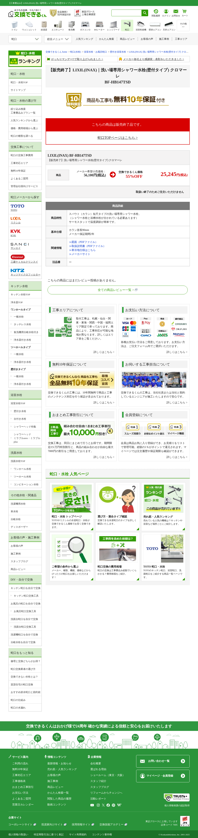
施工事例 (16, 553)
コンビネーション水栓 (26, 484)
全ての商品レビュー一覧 (114, 290)
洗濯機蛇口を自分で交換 (24, 634)
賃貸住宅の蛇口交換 (22, 684)
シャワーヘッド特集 (25, 426)
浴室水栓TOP (18, 403)
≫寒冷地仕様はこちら (82, 250)
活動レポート (98, 798)
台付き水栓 (20, 418)
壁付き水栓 (20, 411)
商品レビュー (18, 569)
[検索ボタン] (145, 13)
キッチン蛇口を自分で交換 (25, 588)
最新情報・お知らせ (59, 763)
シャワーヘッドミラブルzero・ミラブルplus (27, 438)
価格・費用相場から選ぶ (24, 128)
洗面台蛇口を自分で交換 (24, 619)
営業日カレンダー (23, 804)
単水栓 (14, 511)
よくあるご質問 (19, 178)
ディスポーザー (19, 526)
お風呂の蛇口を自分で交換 (25, 603)
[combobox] (126, 13)
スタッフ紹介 (98, 781)
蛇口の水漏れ (18, 707)
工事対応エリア (19, 163)
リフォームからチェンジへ (106, 792)
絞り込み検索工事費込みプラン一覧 (23, 110)
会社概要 (95, 763)
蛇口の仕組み (18, 700)
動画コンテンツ (56, 804)
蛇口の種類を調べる (22, 135)
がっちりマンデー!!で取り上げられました (76, 59)
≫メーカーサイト (79, 254)
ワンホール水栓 (22, 468)
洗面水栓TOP (18, 461)
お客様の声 (17, 545)
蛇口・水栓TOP (19, 82)
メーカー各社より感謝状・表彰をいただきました (152, 59)
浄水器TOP (17, 302)
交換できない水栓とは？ (24, 676)
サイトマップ (18, 90)
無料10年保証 (18, 170)
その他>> (183, 25)
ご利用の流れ (20, 763)
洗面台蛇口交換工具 (25, 626)
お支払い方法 (20, 792)
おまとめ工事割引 (23, 787)
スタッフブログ (19, 561)
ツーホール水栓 (22, 476)
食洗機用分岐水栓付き (26, 332)
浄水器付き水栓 (22, 339)
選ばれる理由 (98, 769)
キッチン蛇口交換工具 (26, 595)
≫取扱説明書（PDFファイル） (87, 246)
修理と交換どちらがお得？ (25, 661)
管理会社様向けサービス (24, 186)
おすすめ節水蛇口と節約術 (25, 692)
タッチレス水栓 (22, 324)
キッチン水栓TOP (20, 294)
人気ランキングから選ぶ (24, 120)
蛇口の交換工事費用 (22, 155)
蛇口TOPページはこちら (116, 138)
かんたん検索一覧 (58, 792)
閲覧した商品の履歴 (59, 798)
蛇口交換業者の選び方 (23, 669)
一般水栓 (19, 316)
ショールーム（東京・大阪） (107, 775)
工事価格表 (19, 781)
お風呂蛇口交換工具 (25, 611)
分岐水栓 (16, 519)
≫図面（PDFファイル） (83, 242)
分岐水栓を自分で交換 (23, 642)
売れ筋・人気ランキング (62, 769)
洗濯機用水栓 (18, 503)
